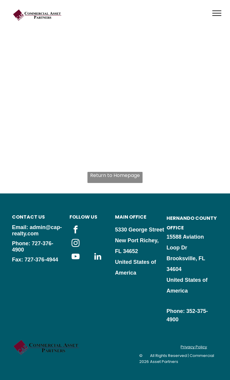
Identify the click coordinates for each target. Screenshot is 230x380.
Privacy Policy (194, 347)
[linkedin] (98, 257)
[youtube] (75, 257)
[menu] (217, 13)
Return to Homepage (115, 175)
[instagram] (75, 244)
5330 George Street (139, 230)
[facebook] (75, 230)
